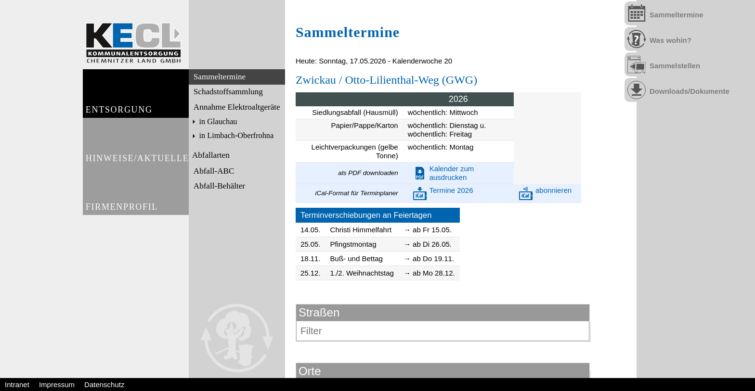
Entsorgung (119, 116)
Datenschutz (104, 384)
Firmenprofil (122, 225)
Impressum (57, 384)
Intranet (17, 384)
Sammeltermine (219, 76)
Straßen (319, 312)
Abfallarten (210, 154)
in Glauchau (217, 120)
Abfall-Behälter (218, 184)
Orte (310, 371)
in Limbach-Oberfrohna (235, 134)
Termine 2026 (451, 190)
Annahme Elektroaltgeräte (236, 106)
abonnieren (553, 190)
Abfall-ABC (213, 170)
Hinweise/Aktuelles (137, 170)
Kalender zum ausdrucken (452, 172)
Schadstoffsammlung (227, 91)
